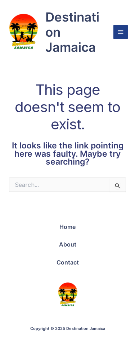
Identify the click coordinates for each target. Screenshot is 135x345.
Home (67, 226)
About (67, 244)
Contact (68, 262)
